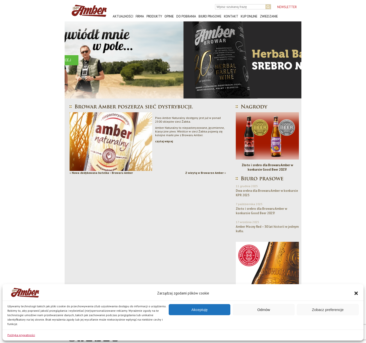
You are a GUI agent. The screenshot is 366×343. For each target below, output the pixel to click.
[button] (356, 293)
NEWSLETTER (287, 7)
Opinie (169, 16)
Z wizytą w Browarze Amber (204, 173)
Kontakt (231, 16)
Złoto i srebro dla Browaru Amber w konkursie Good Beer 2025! (267, 167)
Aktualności (123, 16)
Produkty (154, 16)
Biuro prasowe (210, 16)
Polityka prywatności (21, 335)
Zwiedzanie (269, 16)
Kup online (249, 16)
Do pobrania (186, 16)
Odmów (263, 310)
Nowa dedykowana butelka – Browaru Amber (102, 173)
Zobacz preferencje (328, 310)
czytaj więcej (164, 141)
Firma (140, 16)
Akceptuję (199, 310)
